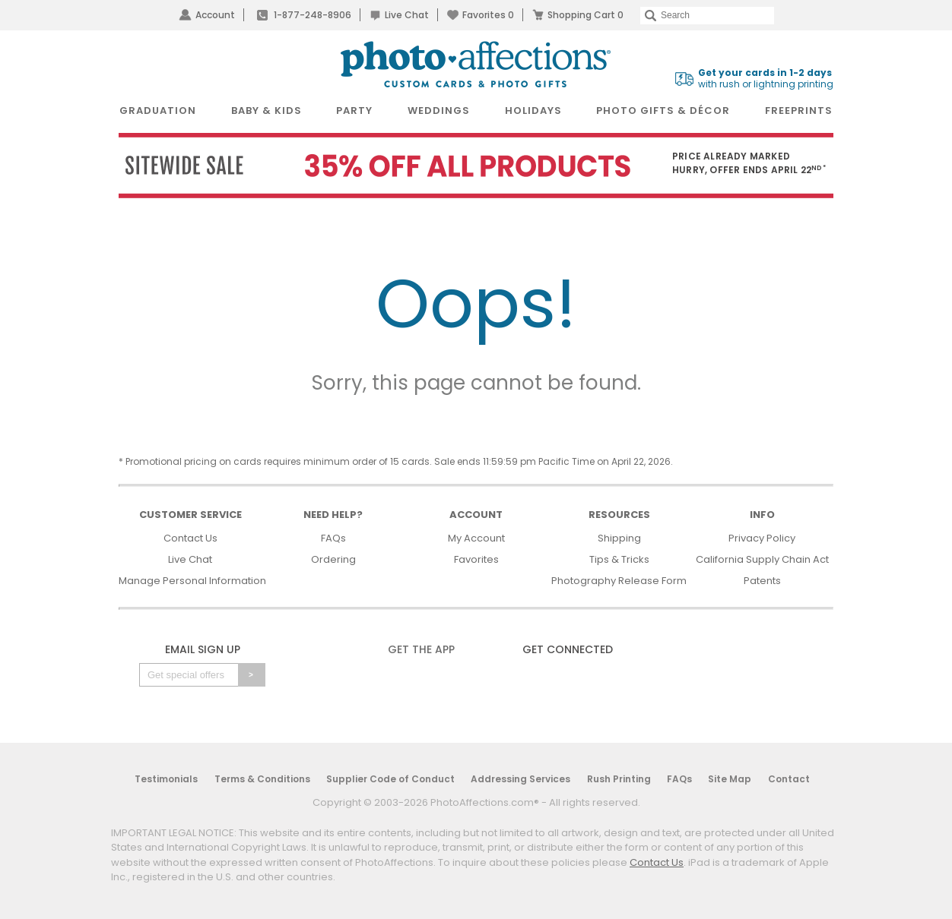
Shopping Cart (585, 14)
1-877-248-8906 (312, 14)
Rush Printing (619, 778)
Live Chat (407, 14)
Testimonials (166, 778)
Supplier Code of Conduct (390, 778)
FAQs (333, 538)
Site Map (729, 778)
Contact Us (190, 538)
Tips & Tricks (619, 559)
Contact (789, 778)
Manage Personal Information (192, 580)
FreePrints (799, 110)
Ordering (333, 559)
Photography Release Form (619, 580)
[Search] (707, 15)
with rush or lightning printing (765, 79)
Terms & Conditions (262, 778)
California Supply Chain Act (762, 559)
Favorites (488, 14)
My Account (476, 538)
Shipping (619, 538)
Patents (762, 580)
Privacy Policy (761, 538)
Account (215, 14)
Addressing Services (520, 778)
